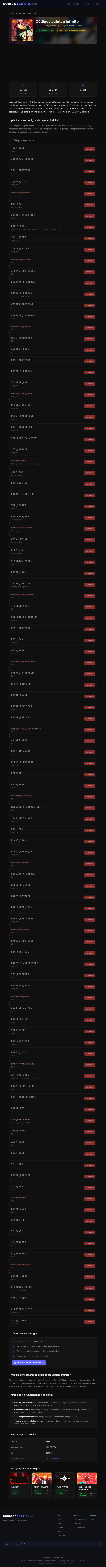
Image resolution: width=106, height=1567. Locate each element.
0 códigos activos (45, 30)
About (60, 1524)
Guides (77, 4)
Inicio (11, 13)
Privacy (61, 1527)
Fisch (92, 1520)
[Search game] (97, 4)
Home (67, 4)
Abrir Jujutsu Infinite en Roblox (29, 1363)
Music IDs (77, 1524)
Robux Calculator (80, 1520)
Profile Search (79, 1527)
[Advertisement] (53, 64)
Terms (60, 1531)
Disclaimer (62, 1535)
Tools (87, 4)
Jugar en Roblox (54, 1459)
